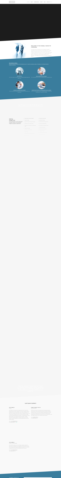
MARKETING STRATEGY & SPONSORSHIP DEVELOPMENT (41, 90)
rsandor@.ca (35, 417)
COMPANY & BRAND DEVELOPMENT (19, 90)
